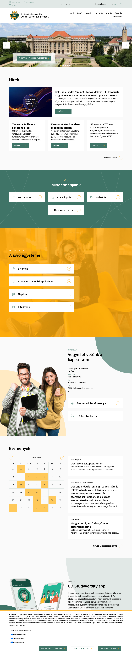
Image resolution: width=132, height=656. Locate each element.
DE (61, 4)
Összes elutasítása (81, 651)
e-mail (13, 5)
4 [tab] (67, 65)
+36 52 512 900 (16, 2)
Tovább (60, 111)
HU (112, 4)
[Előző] (6, 45)
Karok (65, 4)
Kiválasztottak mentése (51, 651)
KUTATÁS (108, 13)
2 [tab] (63, 65)
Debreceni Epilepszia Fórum (87, 463)
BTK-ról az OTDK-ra (101, 124)
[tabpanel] (66, 45)
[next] (62, 458)
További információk (17, 628)
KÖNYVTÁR (118, 13)
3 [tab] (65, 65)
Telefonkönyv (30, 2)
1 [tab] (60, 65)
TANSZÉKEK (89, 13)
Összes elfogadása (108, 651)
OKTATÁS (99, 13)
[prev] (11, 458)
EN (115, 4)
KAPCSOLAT (117, 17)
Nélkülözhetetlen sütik (22, 633)
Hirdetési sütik (18, 645)
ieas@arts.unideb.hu (77, 382)
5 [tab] (69, 65)
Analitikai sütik (18, 641)
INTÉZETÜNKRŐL (76, 13)
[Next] (125, 45)
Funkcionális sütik (19, 637)
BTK (70, 4)
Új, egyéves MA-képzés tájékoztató (33, 58)
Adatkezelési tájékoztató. (91, 625)
